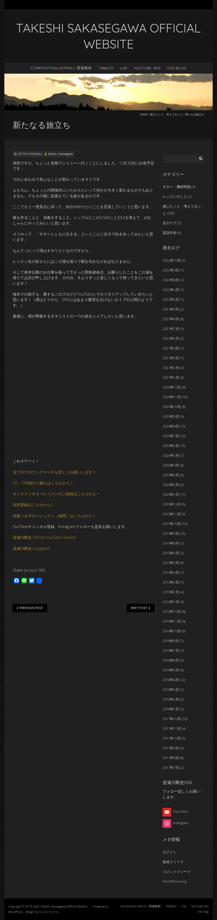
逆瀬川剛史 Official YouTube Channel (44, 537)
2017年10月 (172, 738)
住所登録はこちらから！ (33, 504)
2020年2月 (171, 484)
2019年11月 (172, 513)
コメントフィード (177, 871)
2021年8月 (171, 318)
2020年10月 (172, 406)
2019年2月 (171, 591)
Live (123, 68)
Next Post (140, 608)
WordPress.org (174, 881)
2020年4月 (171, 465)
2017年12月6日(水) (30, 154)
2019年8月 (171, 543)
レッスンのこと (175, 196)
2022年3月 (171, 299)
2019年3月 (171, 582)
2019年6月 (171, 552)
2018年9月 (171, 640)
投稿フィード (173, 861)
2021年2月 (171, 367)
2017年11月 (172, 728)
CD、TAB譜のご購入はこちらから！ (43, 482)
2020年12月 (172, 387)
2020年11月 (172, 396)
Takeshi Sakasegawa (60, 154)
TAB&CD (106, 68)
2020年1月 (171, 494)
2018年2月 (171, 699)
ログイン (170, 852)
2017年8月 (171, 757)
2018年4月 (171, 679)
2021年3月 (171, 357)
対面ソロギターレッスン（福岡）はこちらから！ (54, 515)
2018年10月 (172, 631)
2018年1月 (171, 709)
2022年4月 (171, 289)
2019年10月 (172, 523)
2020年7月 (171, 435)
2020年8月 (171, 426)
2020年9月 (171, 416)
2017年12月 (172, 718)
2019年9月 (171, 533)
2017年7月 (171, 767)
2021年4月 (171, 348)
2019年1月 (171, 601)
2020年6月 (171, 445)
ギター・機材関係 (177, 186)
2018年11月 (172, 621)
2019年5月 (171, 562)
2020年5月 (171, 455)
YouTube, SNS (147, 68)
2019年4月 (171, 572)
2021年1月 (171, 377)
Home (143, 114)
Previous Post (30, 608)
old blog (176, 68)
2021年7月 (171, 328)
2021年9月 (171, 309)
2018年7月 (171, 650)
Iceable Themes (49, 912)
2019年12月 (172, 504)
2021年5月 (171, 338)
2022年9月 (171, 270)
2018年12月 (172, 611)
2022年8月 (171, 279)
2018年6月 (171, 660)
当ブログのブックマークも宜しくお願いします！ (54, 472)
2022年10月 (172, 260)
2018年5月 (171, 670)
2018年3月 (171, 689)
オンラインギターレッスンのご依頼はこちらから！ (56, 493)
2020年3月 (171, 474)
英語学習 (170, 232)
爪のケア (170, 223)
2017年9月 (171, 748)
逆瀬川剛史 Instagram (31, 548)
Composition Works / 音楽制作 (61, 68)
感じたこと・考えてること (166, 114)
